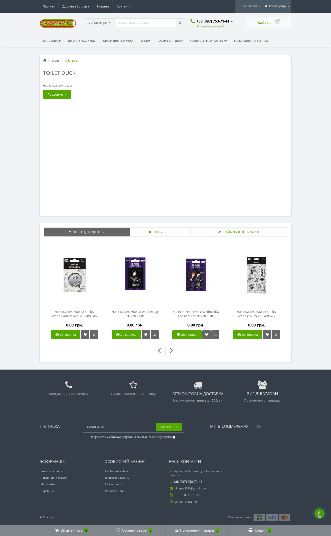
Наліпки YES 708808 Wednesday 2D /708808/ (135, 314)
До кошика (65, 334)
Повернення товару (54, 477)
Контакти (124, 6)
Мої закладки (113, 484)
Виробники (48, 491)
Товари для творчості (118, 41)
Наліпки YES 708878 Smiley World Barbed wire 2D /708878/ (74, 314)
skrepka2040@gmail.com (188, 488)
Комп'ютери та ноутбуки (209, 41)
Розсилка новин (115, 491)
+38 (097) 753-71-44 (186, 481)
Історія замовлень (117, 477)
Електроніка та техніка (251, 41)
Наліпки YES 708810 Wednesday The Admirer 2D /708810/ (195, 314)
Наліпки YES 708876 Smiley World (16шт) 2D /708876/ (256, 314)
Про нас (49, 6)
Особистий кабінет (117, 471)
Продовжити (56, 94)
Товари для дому (170, 41)
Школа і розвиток (81, 41)
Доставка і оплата (75, 6)
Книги (145, 41)
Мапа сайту (48, 484)
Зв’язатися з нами (52, 471)
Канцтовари (52, 41)
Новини (103, 6)
